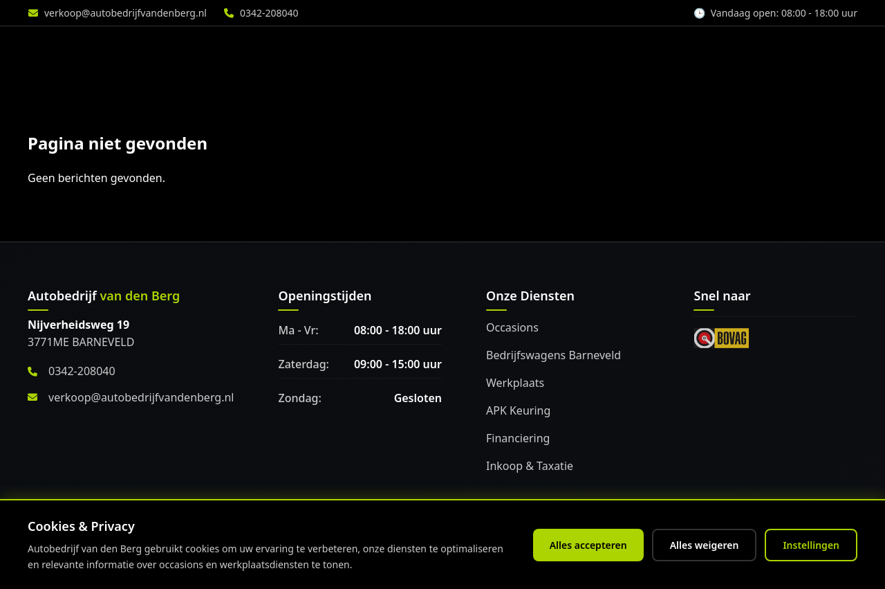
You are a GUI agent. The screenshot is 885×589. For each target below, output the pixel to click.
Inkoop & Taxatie (529, 465)
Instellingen (811, 545)
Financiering (518, 438)
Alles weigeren (704, 545)
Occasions (512, 327)
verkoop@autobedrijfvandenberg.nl (125, 12)
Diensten (451, 49)
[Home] (103, 49)
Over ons (732, 49)
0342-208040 (269, 12)
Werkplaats (542, 49)
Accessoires (640, 49)
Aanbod (369, 49)
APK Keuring (518, 410)
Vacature (820, 49)
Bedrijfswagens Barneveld (553, 355)
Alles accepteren (588, 545)
